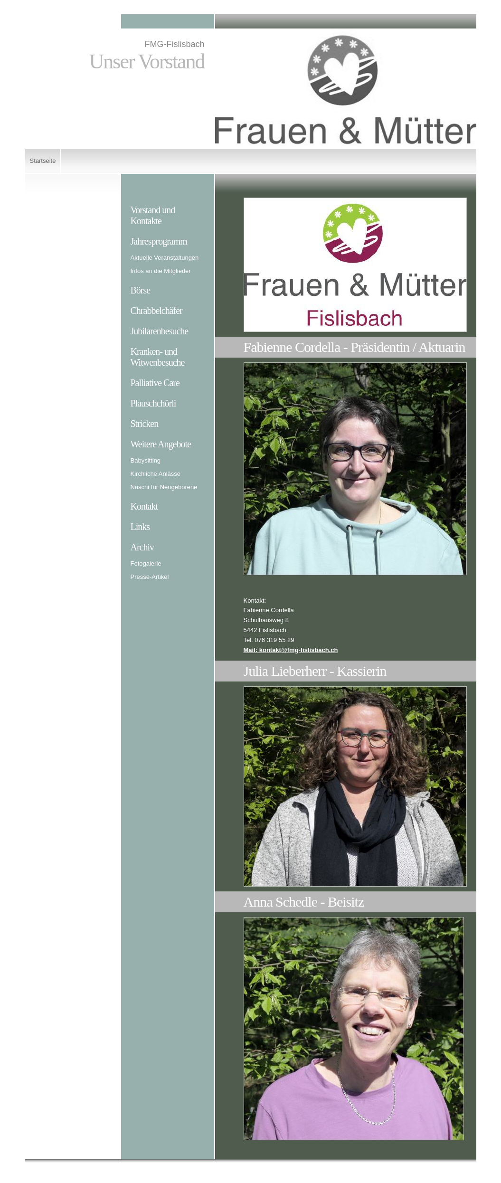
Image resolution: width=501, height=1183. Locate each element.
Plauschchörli (153, 403)
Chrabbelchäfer (156, 310)
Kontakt (144, 506)
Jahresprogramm (159, 241)
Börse (141, 290)
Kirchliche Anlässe (156, 473)
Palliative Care (155, 383)
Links (140, 526)
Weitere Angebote (161, 444)
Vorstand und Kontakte (153, 215)
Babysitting (146, 460)
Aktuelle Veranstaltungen (165, 257)
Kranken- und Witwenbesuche (158, 357)
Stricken (145, 423)
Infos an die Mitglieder (161, 270)
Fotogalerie (146, 563)
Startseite (43, 160)
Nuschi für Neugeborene (164, 487)
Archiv (142, 547)
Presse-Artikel (150, 576)
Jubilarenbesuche (160, 331)
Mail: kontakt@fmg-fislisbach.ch (291, 649)
